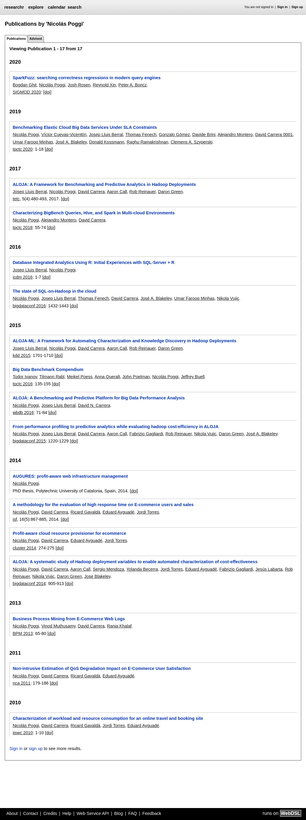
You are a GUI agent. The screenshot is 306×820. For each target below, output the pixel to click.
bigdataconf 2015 (29, 441)
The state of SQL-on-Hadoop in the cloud (54, 291)
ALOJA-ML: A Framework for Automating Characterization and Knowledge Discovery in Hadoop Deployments (124, 340)
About (12, 813)
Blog (118, 813)
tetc (16, 198)
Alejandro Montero (235, 134)
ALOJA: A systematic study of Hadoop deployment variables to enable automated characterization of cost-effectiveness (135, 561)
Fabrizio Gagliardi (146, 433)
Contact (30, 813)
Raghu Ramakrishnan (147, 142)
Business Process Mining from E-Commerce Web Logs (69, 618)
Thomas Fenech (141, 134)
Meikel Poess (80, 376)
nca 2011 (21, 683)
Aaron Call (117, 191)
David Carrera (91, 191)
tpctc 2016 (22, 383)
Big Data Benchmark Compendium (48, 369)
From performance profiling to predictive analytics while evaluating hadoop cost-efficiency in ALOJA (115, 426)
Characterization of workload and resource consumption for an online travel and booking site (108, 718)
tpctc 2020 (22, 149)
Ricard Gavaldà (85, 512)
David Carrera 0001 (274, 134)
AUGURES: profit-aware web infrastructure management (70, 476)
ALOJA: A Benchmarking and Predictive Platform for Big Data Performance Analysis (99, 398)
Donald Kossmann (106, 142)
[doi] (47, 92)
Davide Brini (203, 134)
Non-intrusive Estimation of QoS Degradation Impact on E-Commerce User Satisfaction (102, 668)
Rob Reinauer (142, 191)
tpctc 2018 (22, 227)
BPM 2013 (23, 633)
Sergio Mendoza (108, 569)
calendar (56, 7)
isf (15, 519)
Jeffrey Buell (192, 376)
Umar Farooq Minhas (33, 142)
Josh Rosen (79, 85)
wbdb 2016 (23, 412)
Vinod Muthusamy (58, 626)
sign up (35, 748)
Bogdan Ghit (24, 85)
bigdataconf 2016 (29, 305)
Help (66, 813)
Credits (50, 813)
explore (35, 7)
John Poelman (136, 376)
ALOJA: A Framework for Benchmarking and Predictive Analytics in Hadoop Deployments (104, 184)
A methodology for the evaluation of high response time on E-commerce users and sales (103, 504)
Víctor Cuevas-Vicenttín (63, 134)
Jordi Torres (148, 512)
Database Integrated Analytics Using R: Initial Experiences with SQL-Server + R (93, 262)
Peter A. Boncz (132, 85)
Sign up (297, 7)
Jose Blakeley (97, 576)
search (74, 7)
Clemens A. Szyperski (191, 142)
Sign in (282, 7)
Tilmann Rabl (52, 376)
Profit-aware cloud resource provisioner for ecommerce (69, 533)
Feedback (151, 813)
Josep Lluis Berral (106, 134)
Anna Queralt (107, 376)
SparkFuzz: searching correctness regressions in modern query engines (86, 77)
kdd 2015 (21, 355)
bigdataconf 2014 (29, 583)
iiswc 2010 (23, 732)
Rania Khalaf (119, 626)
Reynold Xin (104, 85)
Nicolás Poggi (52, 85)
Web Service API (92, 813)
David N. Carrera (94, 405)
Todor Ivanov (25, 376)
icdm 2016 (22, 277)
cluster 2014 (24, 548)
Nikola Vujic (228, 298)
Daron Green (170, 191)
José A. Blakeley (71, 142)
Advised (35, 38)
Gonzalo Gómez (174, 134)
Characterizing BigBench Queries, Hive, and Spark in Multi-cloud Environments (94, 212)
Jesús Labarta (268, 569)
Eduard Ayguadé (118, 512)
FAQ (132, 813)
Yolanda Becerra (142, 569)
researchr (14, 7)
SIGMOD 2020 (27, 92)
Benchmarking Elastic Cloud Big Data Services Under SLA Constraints (85, 127)
